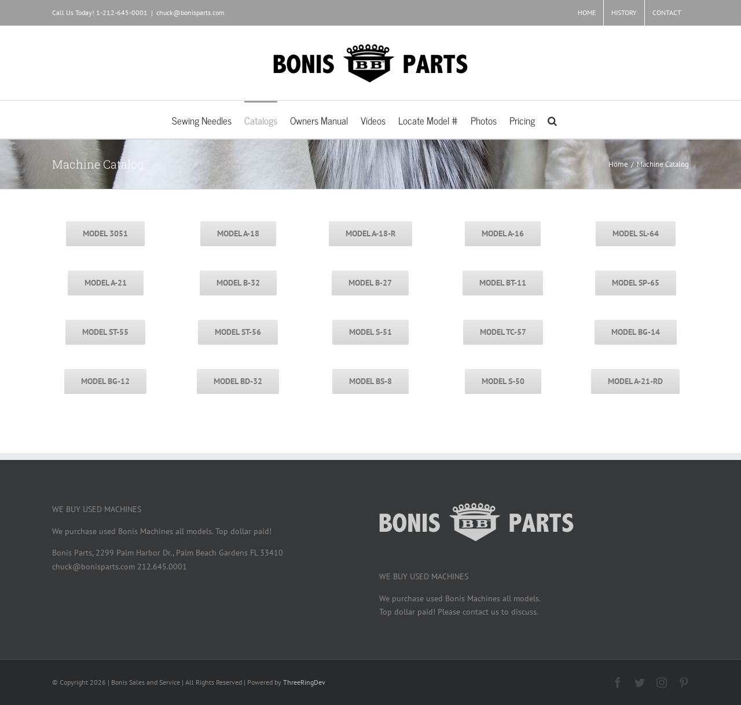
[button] (552, 119)
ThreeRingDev (304, 682)
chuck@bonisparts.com (190, 12)
